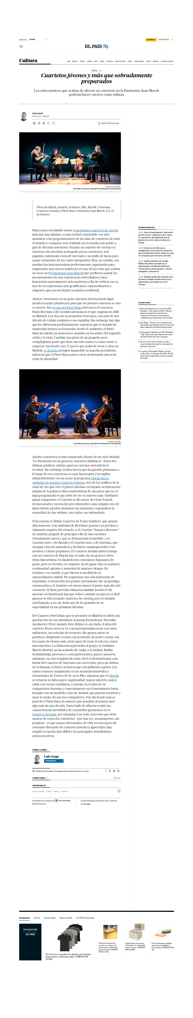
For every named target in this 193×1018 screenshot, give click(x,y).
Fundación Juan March (67, 273)
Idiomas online (66, 918)
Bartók (114, 676)
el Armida (51, 350)
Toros (148, 61)
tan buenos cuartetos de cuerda (96, 230)
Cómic (130, 61)
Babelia (156, 61)
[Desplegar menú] (21, 46)
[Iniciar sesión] (165, 40)
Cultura (28, 60)
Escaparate (24, 918)
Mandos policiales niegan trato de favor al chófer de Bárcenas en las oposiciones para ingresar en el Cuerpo (155, 281)
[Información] (100, 71)
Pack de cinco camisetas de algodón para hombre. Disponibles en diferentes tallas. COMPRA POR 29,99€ (69, 956)
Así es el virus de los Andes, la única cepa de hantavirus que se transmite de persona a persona (156, 344)
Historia (109, 61)
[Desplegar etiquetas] (119, 791)
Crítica (48, 791)
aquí (88, 804)
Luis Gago (37, 113)
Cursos (37, 918)
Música (75, 61)
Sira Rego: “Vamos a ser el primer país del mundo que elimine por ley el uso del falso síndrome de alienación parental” (157, 324)
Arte (96, 61)
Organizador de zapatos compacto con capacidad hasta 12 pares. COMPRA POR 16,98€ (135, 946)
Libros (89, 61)
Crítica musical (38, 791)
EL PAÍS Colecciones (85, 918)
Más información (39, 804)
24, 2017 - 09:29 (40, 116)
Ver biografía (53, 761)
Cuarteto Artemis (44, 714)
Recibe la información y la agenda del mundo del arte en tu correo (62, 771)
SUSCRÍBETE (151, 40)
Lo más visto (144, 303)
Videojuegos (139, 61)
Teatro (82, 61)
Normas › (117, 778)
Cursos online (50, 918)
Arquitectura (120, 61)
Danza (102, 61)
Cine (68, 61)
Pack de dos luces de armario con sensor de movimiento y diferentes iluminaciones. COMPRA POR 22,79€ (108, 947)
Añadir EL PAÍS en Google (110, 123)
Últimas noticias (167, 61)
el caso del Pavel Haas (66, 307)
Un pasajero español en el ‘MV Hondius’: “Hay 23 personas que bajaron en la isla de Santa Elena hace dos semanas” (157, 334)
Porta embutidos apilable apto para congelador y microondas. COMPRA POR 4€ (163, 946)
